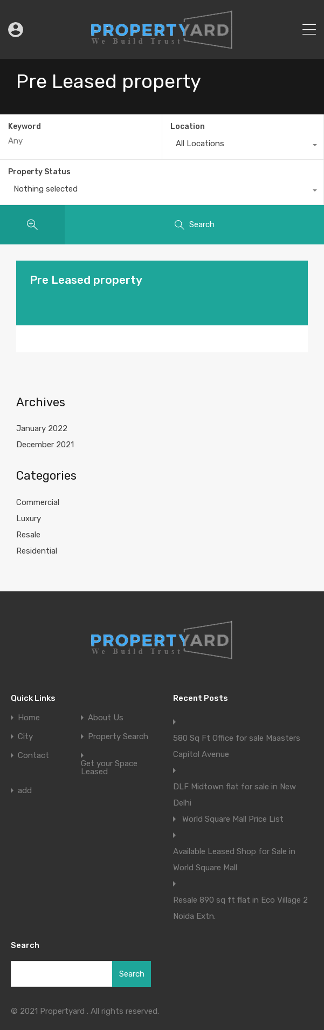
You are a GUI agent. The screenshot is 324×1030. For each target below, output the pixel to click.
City (25, 737)
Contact (33, 756)
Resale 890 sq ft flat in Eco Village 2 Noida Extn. (240, 908)
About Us (105, 718)
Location (187, 126)
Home (29, 718)
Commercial (37, 502)
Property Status (39, 171)
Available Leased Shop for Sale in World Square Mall (234, 859)
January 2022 (41, 428)
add (25, 791)
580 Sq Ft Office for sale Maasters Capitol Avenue (236, 746)
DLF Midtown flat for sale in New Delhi (234, 795)
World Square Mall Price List (233, 819)
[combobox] (243, 146)
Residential (36, 551)
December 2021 (45, 444)
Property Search (118, 737)
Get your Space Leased (109, 768)
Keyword (24, 126)
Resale (28, 535)
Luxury (28, 518)
